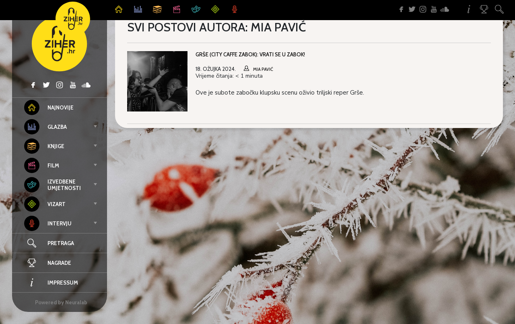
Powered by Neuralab (61, 302)
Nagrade (47, 262)
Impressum (51, 282)
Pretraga (60, 243)
